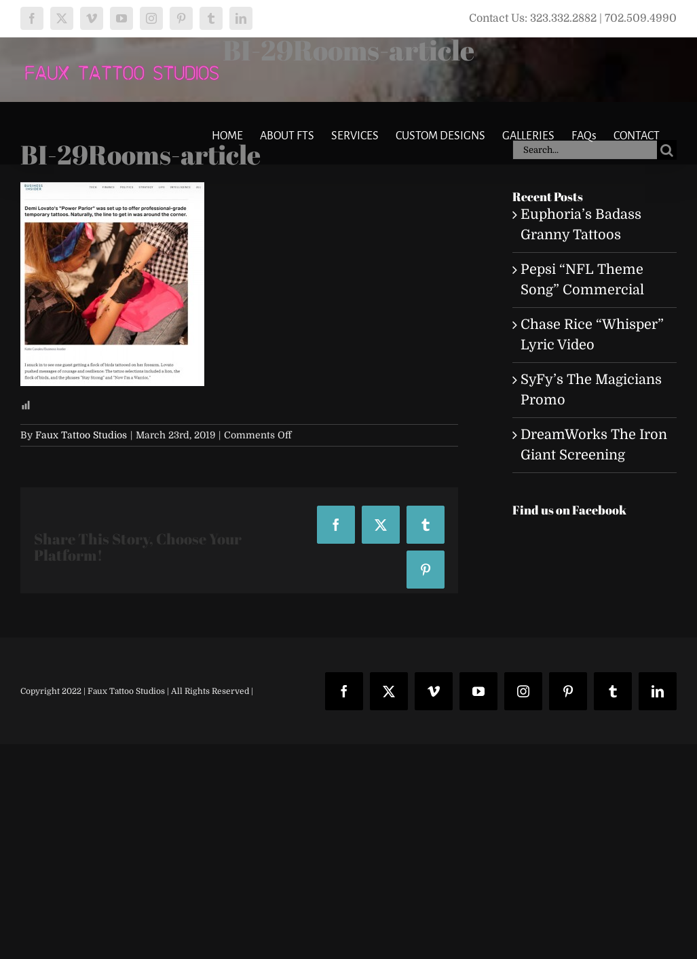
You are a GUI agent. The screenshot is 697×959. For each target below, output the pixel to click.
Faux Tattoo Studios (81, 435)
